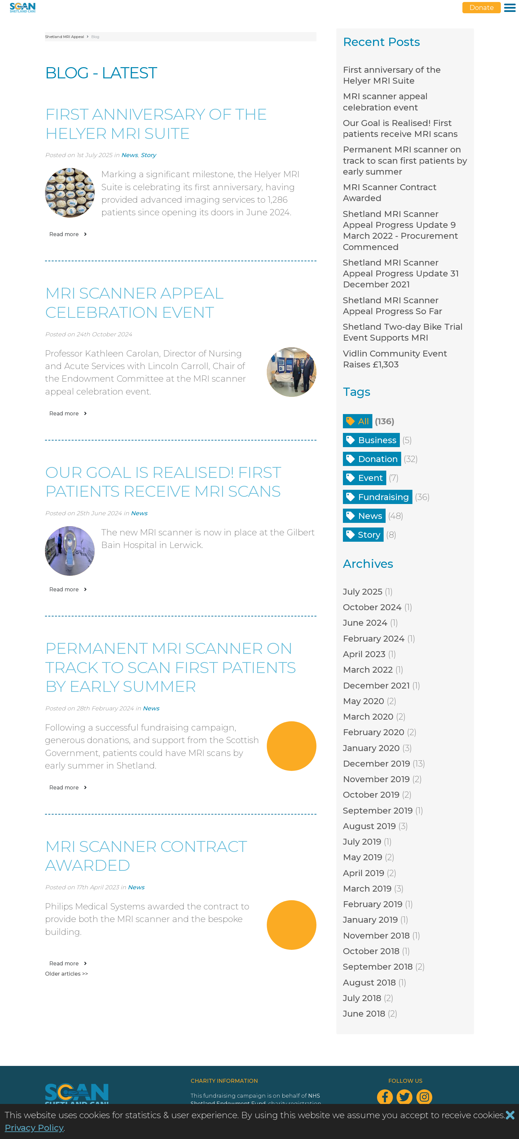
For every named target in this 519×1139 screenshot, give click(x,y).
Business (377, 440)
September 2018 (378, 966)
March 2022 (368, 669)
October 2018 (371, 951)
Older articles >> (66, 974)
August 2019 (369, 826)
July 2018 (362, 998)
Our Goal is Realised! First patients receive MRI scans (163, 482)
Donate (482, 8)
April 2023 (364, 654)
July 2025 (362, 591)
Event (370, 478)
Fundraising (383, 497)
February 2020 (373, 732)
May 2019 (362, 857)
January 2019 (370, 919)
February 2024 (374, 638)
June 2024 (365, 622)
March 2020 (368, 716)
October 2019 (371, 794)
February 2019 (372, 904)
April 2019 (363, 873)
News (129, 154)
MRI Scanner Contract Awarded (146, 856)
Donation (378, 459)
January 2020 (371, 748)
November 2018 (376, 935)
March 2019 (367, 888)
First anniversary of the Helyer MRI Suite (156, 124)
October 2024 (372, 607)
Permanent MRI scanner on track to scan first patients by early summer (170, 667)
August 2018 (369, 982)
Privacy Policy (34, 1127)
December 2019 (376, 763)
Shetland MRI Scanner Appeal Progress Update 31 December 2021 (401, 273)
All (363, 421)
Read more (64, 234)
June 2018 (364, 1013)
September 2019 (378, 810)
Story (148, 154)
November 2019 (376, 779)
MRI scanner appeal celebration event (134, 302)
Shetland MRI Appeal (64, 36)
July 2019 (362, 841)
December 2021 (376, 685)
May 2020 (363, 701)
